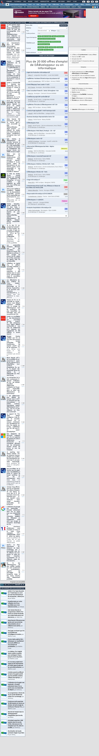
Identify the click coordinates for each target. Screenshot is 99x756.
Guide (90, 54)
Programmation (69, 4)
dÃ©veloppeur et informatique (82, 88)
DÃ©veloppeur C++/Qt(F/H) (34, 200)
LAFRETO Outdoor (33, 141)
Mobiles (88, 4)
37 (23, 534)
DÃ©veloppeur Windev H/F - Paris (36, 172)
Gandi (30, 126)
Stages (79, 7)
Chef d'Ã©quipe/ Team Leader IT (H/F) (37, 84)
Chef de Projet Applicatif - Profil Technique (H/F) (40, 111)
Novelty (30, 99)
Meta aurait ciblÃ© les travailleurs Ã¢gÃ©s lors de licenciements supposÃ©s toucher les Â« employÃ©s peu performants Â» (13, 195)
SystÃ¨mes (95, 4)
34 (23, 32)
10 (23, 108)
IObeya (30, 119)
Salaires (43, 7)
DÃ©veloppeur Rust (32, 123)
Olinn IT (30, 75)
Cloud (29, 4)
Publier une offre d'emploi (47, 55)
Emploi (53, 1)
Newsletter (44, 1)
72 (23, 194)
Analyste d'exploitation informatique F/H (38, 208)
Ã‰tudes (61, 1)
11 (23, 270)
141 (22, 233)
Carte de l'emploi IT (77, 61)
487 (22, 385)
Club (74, 1)
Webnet (30, 159)
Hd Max (30, 133)
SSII (48, 7)
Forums (9, 1)
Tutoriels (17, 1)
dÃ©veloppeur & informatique (82, 98)
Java (49, 4)
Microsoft (43, 4)
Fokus (30, 107)
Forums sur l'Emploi (17, 7)
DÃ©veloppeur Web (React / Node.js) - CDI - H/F (40, 131)
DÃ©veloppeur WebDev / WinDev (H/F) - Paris (40, 164)
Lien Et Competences (34, 81)
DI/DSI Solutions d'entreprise (18, 4)
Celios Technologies (34, 210)
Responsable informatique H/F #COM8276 (39, 194)
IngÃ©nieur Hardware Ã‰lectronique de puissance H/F (43, 78)
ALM (38, 4)
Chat (36, 1)
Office (82, 4)
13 (23, 252)
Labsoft (30, 113)
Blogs (30, 1)
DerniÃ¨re (19, 585)
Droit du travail (54, 7)
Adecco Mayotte (33, 190)
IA (34, 4)
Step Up (30, 93)
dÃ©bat (94, 54)
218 (22, 213)
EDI (62, 4)
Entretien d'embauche (33, 7)
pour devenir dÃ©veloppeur (82, 100)
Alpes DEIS (31, 182)
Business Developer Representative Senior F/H (40, 117)
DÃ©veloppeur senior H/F (34, 138)
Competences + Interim (35, 196)
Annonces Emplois (65, 7)
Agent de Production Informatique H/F (38, 72)
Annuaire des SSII (77, 59)
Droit (69, 1)
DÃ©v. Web (56, 4)
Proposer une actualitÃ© (17, 582)
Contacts (92, 75)
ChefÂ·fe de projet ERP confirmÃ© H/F (38, 97)
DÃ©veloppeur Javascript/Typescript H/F (38, 156)
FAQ (24, 1)
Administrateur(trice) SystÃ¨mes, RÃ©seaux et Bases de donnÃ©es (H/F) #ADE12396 (43, 187)
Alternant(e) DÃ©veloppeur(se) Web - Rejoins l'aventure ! (40, 147)
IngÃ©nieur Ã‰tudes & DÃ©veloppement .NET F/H (41, 105)
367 (22, 552)
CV (24, 7)
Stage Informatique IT (33, 180)
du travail (76, 92)
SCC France (31, 87)
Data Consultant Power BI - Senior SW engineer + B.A (42, 91)
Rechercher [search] (63, 25)
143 (22, 50)
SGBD (76, 4)
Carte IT (74, 7)
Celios (30, 202)
